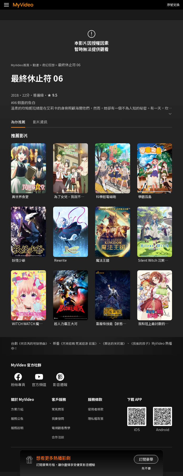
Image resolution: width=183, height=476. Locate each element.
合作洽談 (59, 440)
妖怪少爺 (19, 260)
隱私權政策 (100, 420)
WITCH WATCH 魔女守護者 (26, 324)
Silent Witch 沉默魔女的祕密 (152, 261)
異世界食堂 (21, 196)
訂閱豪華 (146, 459)
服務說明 (18, 430)
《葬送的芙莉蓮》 (130, 344)
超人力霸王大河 (66, 324)
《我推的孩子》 (160, 344)
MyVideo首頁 (22, 64)
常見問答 (59, 410)
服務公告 (18, 420)
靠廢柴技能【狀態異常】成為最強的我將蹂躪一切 (110, 324)
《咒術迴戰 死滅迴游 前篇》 (90, 344)
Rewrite (61, 260)
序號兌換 (173, 4)
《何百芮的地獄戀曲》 (36, 344)
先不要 (146, 468)
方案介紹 (18, 410)
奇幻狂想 (53, 64)
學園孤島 (145, 196)
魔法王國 (103, 260)
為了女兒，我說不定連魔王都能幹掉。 (68, 196)
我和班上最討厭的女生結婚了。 (152, 324)
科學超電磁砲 (106, 196)
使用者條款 (100, 410)
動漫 (39, 64)
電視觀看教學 (62, 430)
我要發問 (59, 420)
